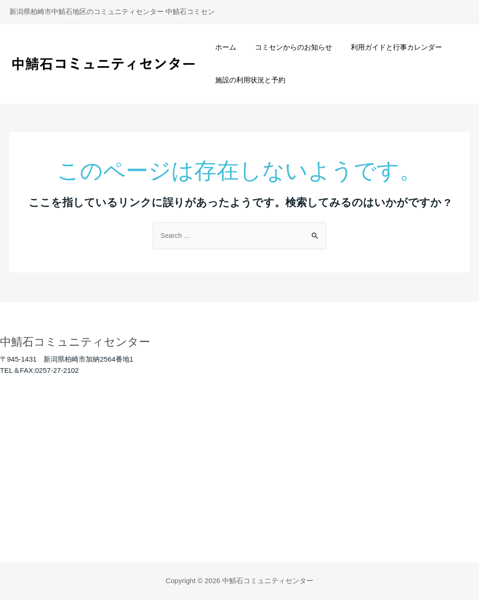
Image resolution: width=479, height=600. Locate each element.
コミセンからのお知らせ (286, 47)
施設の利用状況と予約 (248, 80)
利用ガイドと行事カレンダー (384, 47)
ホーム (223, 47)
